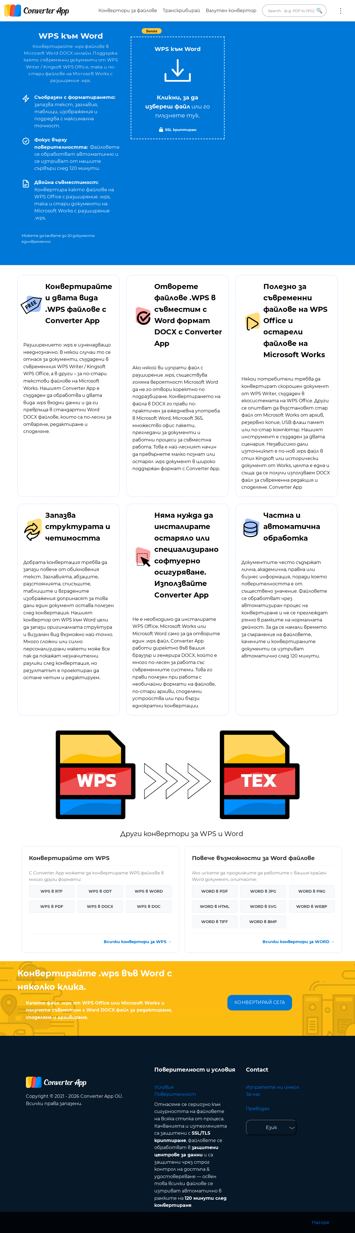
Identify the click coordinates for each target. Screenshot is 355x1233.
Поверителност (175, 1094)
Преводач (258, 1108)
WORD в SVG (263, 906)
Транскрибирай (181, 10)
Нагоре (320, 1222)
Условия (164, 1087)
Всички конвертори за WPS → (137, 941)
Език (271, 1127)
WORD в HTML (214, 906)
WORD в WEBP (311, 906)
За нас (253, 1094)
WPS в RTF (51, 891)
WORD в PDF (214, 891)
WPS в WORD (149, 891)
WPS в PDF (51, 906)
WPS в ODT (100, 891)
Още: (340, 10)
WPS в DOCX (100, 906)
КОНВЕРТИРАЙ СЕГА (259, 1002)
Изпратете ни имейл (272, 1087)
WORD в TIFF (214, 921)
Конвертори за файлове (127, 10)
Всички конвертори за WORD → (298, 941)
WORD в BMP (263, 921)
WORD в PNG (311, 891)
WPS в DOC (148, 906)
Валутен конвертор (231, 10)
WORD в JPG (263, 891)
